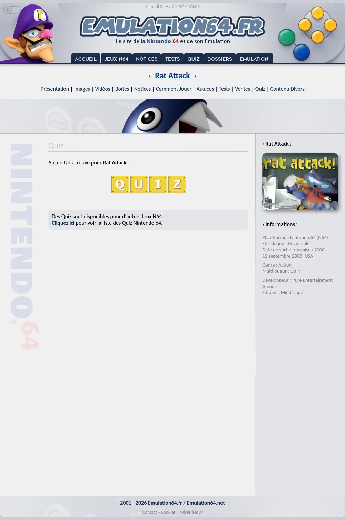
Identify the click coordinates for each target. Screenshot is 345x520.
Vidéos (102, 89)
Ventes (242, 89)
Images (82, 89)
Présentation (55, 89)
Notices (142, 89)
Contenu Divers (287, 89)
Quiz (260, 89)
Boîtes (122, 89)
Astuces (205, 89)
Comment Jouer (173, 89)
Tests (224, 89)
